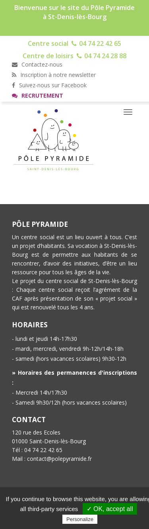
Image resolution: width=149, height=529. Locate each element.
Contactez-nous (37, 64)
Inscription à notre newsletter (54, 75)
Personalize (79, 519)
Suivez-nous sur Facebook (49, 85)
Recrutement (37, 95)
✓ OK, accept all (110, 508)
